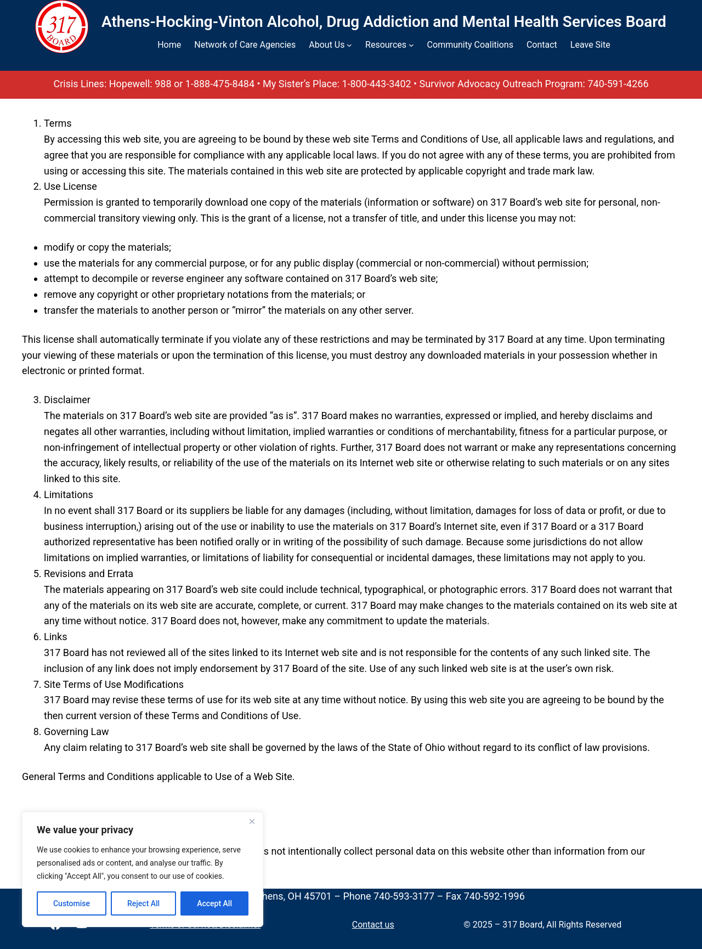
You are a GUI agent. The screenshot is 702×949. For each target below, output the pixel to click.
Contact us (373, 924)
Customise (71, 903)
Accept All (214, 903)
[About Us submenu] (349, 45)
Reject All (143, 903)
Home (169, 44)
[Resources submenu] (411, 45)
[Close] (251, 821)
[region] (142, 869)
